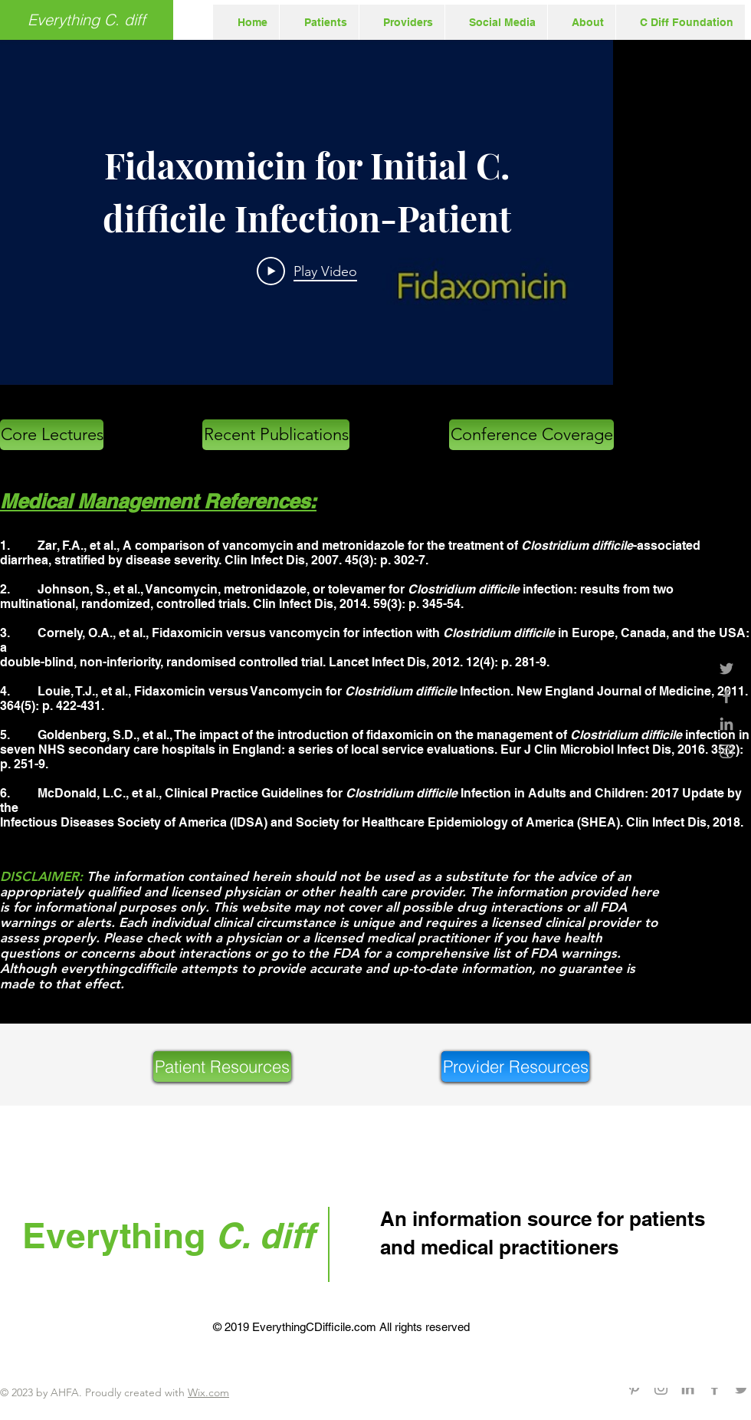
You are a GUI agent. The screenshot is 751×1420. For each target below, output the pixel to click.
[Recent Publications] (275, 434)
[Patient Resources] (222, 1066)
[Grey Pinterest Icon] (634, 1388)
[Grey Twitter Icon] (726, 668)
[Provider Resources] (515, 1066)
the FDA (333, 953)
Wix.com (208, 1392)
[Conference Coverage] (531, 434)
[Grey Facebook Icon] (726, 696)
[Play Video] (307, 270)
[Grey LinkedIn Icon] (726, 724)
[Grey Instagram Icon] (726, 751)
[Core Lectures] (51, 434)
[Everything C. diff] (86, 20)
